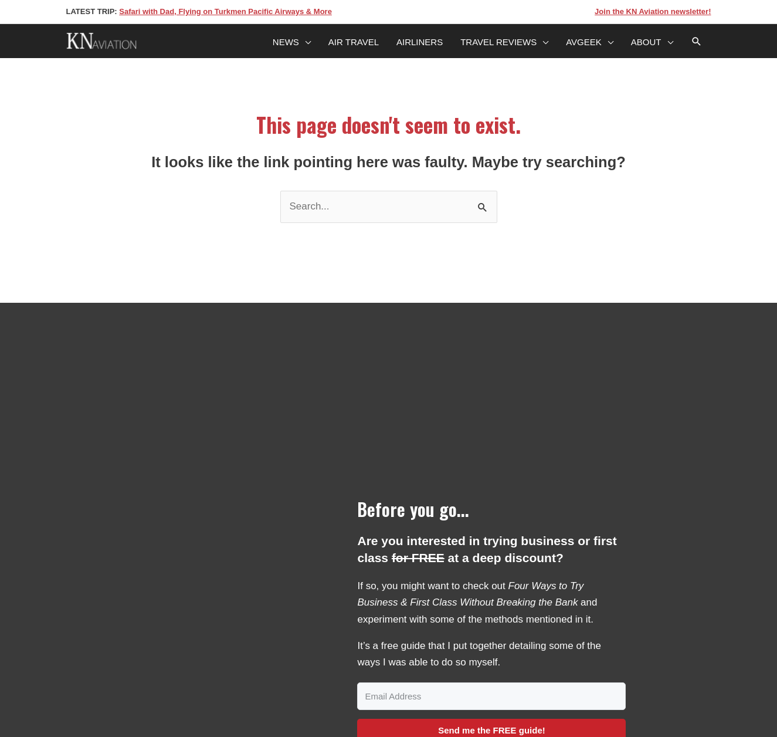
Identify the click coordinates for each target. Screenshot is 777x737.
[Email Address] (491, 696)
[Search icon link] (697, 42)
